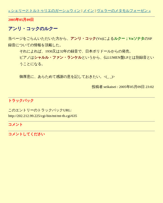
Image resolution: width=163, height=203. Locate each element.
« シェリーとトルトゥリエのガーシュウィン (44, 10)
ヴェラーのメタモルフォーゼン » (124, 10)
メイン (88, 10)
